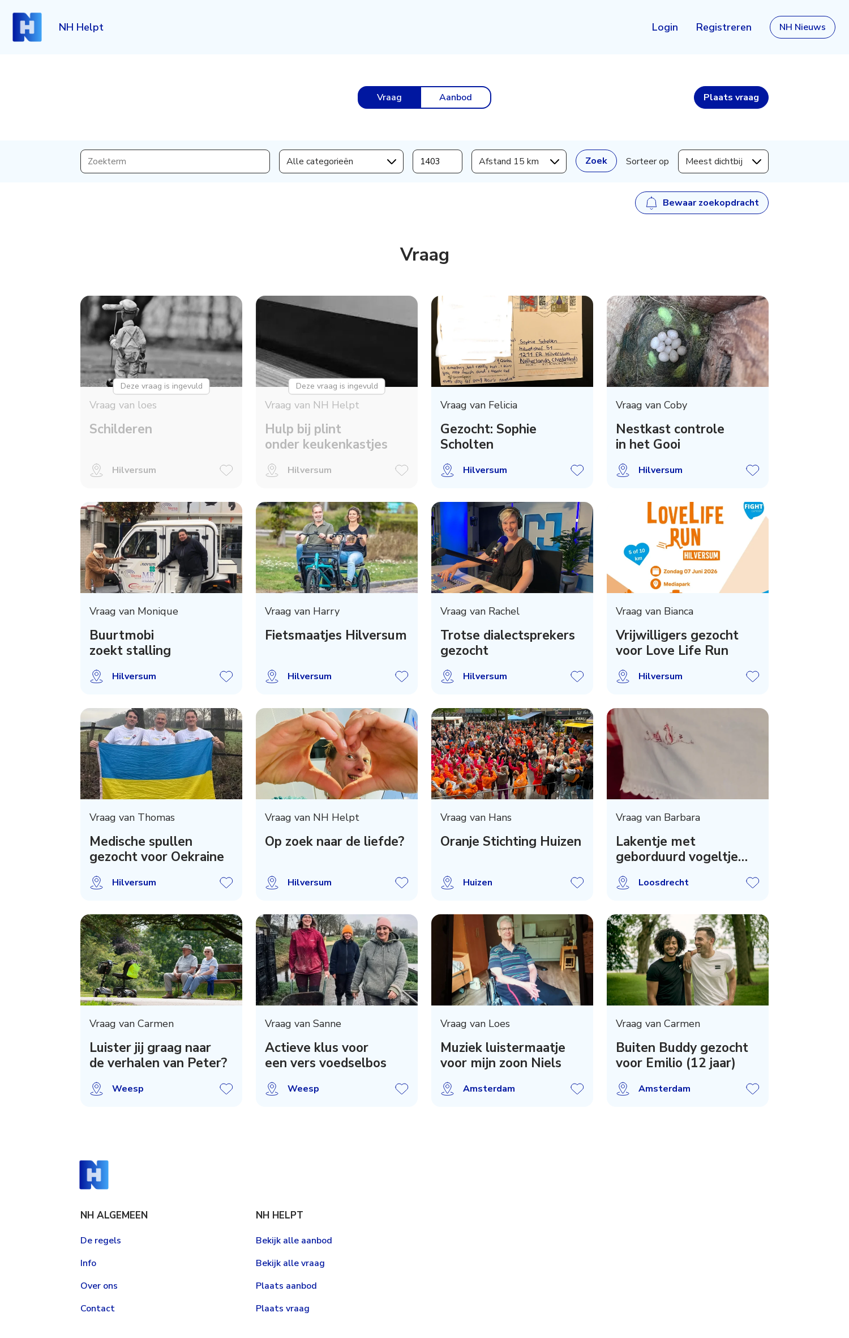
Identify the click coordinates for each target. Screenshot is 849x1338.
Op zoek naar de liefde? (334, 841)
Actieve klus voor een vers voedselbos (326, 1055)
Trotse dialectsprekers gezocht (507, 643)
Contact (97, 1308)
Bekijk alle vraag (290, 1263)
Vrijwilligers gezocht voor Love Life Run (677, 643)
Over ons (99, 1286)
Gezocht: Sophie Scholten (488, 436)
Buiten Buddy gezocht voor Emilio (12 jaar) (682, 1055)
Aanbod (455, 97)
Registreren (724, 27)
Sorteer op (647, 161)
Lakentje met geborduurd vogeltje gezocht (677, 849)
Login (665, 27)
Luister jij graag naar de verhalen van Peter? (158, 1055)
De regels (100, 1240)
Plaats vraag (283, 1308)
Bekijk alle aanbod (294, 1240)
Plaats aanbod (286, 1286)
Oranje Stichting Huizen (510, 841)
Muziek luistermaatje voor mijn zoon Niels (502, 1055)
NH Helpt (81, 27)
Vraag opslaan (577, 470)
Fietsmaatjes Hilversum (336, 635)
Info (88, 1263)
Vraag (389, 97)
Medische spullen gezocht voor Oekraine (156, 849)
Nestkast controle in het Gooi (670, 436)
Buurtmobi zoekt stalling (130, 643)
